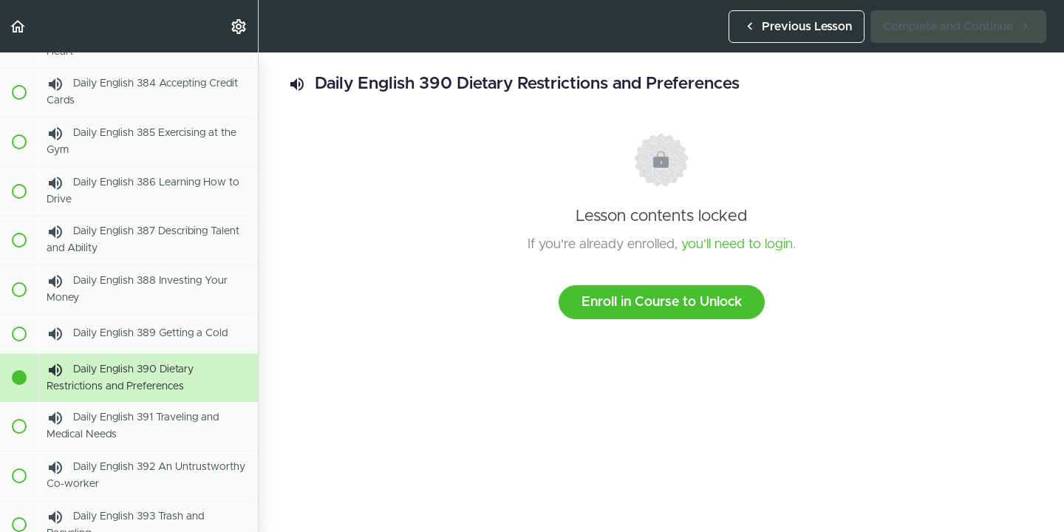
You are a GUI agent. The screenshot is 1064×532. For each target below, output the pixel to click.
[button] (18, 26)
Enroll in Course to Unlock (662, 302)
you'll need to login (737, 244)
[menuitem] (239, 26)
